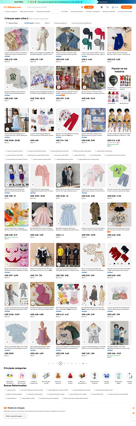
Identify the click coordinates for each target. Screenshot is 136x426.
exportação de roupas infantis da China (37, 155)
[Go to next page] (87, 363)
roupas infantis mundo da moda (103, 390)
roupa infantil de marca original (77, 394)
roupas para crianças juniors (34, 394)
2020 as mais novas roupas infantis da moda (75, 398)
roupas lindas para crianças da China (57, 390)
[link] (133, 408)
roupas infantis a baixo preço (103, 151)
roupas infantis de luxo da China (63, 159)
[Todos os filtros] (12, 23)
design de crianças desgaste (13, 394)
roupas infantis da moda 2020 (14, 155)
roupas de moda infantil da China (36, 151)
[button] (82, 7)
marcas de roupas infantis (61, 155)
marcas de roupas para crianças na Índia (31, 390)
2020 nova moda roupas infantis (81, 151)
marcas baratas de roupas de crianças (16, 159)
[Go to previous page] (49, 363)
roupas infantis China (78, 155)
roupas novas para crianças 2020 (41, 159)
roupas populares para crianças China (88, 159)
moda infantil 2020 (95, 155)
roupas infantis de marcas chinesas (114, 155)
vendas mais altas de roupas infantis (117, 394)
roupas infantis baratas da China (59, 151)
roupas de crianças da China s (14, 151)
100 (83, 363)
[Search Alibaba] (53, 7)
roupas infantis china (96, 394)
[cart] (107, 7)
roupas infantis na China (27, 398)
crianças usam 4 (10, 390)
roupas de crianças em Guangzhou (48, 398)
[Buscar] (89, 7)
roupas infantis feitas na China (55, 394)
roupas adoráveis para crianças (81, 390)
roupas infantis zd (10, 398)
